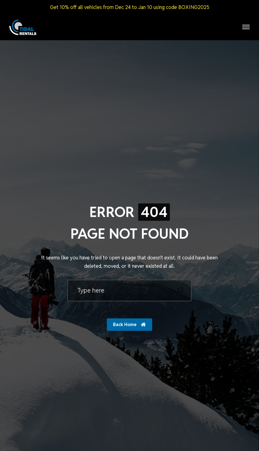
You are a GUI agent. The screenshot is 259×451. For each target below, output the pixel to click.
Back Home (129, 324)
